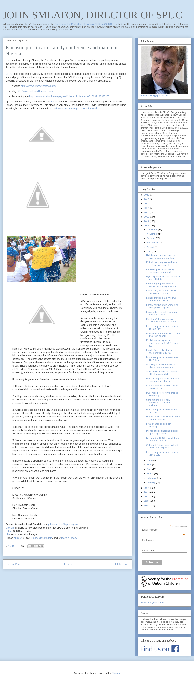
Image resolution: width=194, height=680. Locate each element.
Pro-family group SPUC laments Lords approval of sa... (162, 380)
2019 (147, 199)
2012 (147, 488)
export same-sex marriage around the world (74, 108)
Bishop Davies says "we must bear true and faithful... (161, 299)
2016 (147, 212)
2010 (147, 496)
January (151, 482)
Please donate (39, 538)
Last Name (148, 550)
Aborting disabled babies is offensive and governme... (160, 365)
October (151, 238)
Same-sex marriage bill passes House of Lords (162, 387)
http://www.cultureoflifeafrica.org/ (38, 86)
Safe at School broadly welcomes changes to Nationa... (158, 403)
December (152, 229)
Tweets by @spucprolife (153, 602)
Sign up (10, 527)
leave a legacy (69, 538)
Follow (9, 531)
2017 (147, 208)
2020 (147, 195)
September (153, 242)
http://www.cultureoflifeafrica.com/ (35, 91)
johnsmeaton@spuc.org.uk (63, 524)
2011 (146, 492)
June (149, 460)
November (152, 234)
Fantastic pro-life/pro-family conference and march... (160, 270)
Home (68, 564)
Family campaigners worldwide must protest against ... (162, 306)
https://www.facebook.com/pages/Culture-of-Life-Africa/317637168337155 (69, 96)
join (50, 538)
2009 (147, 501)
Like (8, 534)
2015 (147, 217)
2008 (147, 505)
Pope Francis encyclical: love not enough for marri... (163, 418)
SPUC (9, 73)
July (149, 251)
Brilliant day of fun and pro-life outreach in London (161, 292)
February (152, 478)
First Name (148, 540)
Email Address (163, 529)
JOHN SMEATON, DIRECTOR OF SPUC (92, 15)
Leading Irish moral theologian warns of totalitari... (161, 313)
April (149, 469)
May (149, 464)
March (150, 473)
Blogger (116, 673)
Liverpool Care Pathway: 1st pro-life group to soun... (163, 334)
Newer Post (13, 564)
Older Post (122, 564)
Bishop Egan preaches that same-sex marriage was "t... (161, 285)
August (151, 247)
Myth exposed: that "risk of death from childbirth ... (163, 278)
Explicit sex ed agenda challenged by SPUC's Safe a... (162, 343)
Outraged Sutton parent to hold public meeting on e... (162, 446)
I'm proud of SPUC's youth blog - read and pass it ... (163, 439)
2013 (147, 225)
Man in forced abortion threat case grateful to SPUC (161, 351)
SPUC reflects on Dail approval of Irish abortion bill (162, 373)
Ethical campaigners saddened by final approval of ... (162, 263)
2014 (147, 221)
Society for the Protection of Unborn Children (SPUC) (84, 24)
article (53, 101)
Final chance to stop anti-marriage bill (159, 425)
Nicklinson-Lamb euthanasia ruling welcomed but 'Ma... (160, 256)
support (18, 538)
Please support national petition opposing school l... (162, 432)
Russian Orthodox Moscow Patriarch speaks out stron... (161, 320)
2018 (147, 203)
